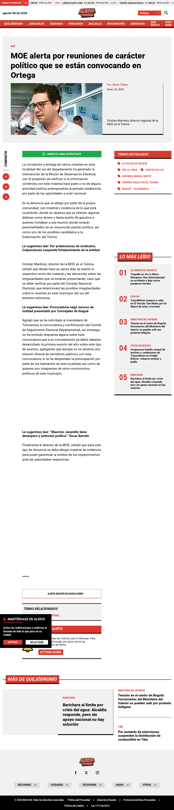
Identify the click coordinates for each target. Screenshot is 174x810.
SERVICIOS (138, 23)
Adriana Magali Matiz (136, 176)
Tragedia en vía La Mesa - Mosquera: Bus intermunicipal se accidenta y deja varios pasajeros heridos (147, 279)
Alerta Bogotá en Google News (61, 594)
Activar (12, 642)
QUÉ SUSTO (155, 23)
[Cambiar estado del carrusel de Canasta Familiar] (26, 3)
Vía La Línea (129, 169)
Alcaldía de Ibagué (134, 163)
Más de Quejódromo (32, 774)
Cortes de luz (154, 169)
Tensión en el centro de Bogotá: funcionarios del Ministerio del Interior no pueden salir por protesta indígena (148, 328)
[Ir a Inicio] (87, 13)
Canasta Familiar (11, 3)
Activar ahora (51, 652)
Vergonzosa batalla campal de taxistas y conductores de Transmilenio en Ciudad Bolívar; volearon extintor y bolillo (147, 356)
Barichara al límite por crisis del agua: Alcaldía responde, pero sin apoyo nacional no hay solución (148, 383)
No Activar (36, 642)
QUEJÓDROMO (13, 23)
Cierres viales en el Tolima (140, 182)
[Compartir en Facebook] (6, 176)
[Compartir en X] (6, 186)
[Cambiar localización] (149, 13)
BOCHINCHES (116, 23)
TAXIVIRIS (56, 23)
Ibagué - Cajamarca (135, 188)
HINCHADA (76, 23)
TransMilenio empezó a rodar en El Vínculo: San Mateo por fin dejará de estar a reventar (148, 303)
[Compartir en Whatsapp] (6, 196)
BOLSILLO (95, 23)
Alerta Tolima (120, 84)
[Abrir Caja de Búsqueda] (166, 13)
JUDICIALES (36, 23)
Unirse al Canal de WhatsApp (61, 154)
